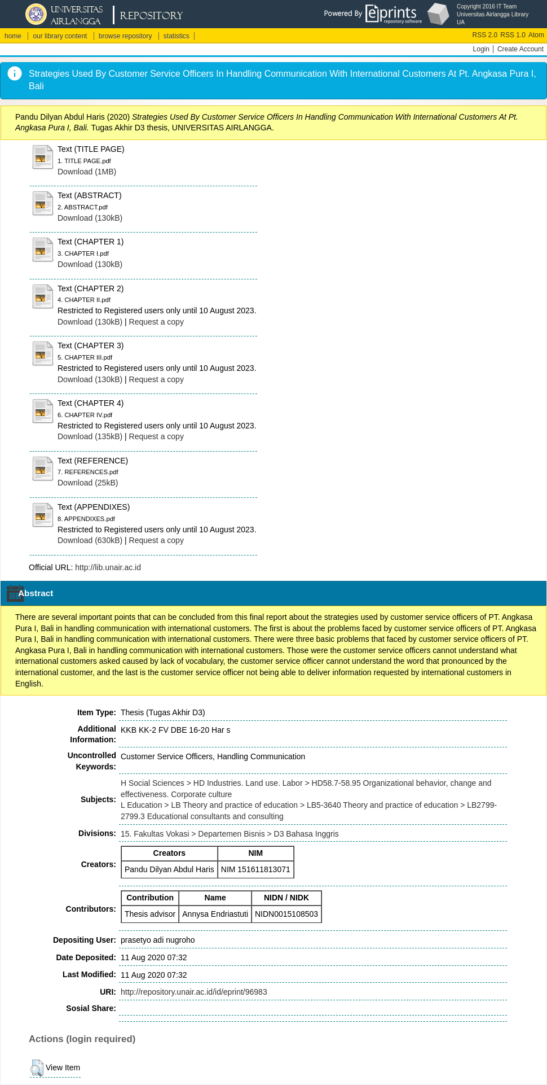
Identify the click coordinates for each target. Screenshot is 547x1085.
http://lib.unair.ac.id (108, 567)
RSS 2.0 (485, 35)
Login (481, 49)
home (13, 36)
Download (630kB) (90, 540)
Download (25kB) (88, 482)
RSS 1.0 (513, 35)
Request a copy (156, 321)
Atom (536, 35)
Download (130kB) (90, 217)
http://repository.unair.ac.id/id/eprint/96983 (194, 991)
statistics (176, 36)
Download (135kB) (90, 436)
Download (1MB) (87, 171)
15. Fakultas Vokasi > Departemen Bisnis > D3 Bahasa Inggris (230, 833)
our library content (60, 36)
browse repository (125, 36)
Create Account (520, 49)
